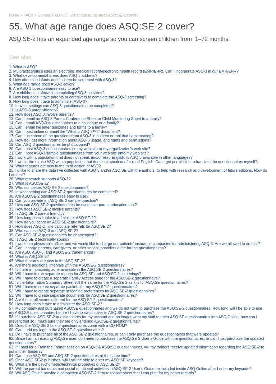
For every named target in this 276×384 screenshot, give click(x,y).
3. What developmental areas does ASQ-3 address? (53, 75)
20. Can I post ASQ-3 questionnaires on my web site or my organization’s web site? (79, 149)
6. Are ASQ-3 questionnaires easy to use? (44, 88)
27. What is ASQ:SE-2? (29, 183)
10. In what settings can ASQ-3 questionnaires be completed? (61, 105)
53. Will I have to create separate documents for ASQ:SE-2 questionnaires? (73, 295)
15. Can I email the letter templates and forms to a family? (58, 127)
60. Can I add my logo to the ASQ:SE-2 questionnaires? (56, 330)
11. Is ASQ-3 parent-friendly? (33, 110)
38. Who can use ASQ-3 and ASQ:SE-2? (43, 230)
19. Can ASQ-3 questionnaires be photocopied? (49, 144)
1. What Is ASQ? (23, 67)
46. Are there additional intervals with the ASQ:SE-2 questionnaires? (67, 265)
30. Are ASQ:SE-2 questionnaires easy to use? (48, 196)
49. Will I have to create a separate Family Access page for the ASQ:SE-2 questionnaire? (84, 278)
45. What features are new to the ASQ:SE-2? (47, 261)
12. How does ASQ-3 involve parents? (41, 114)
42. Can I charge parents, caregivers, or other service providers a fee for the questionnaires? (87, 248)
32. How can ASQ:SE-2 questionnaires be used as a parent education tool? (73, 205)
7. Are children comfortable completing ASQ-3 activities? (56, 93)
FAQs (28, 15)
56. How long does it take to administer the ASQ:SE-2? (55, 304)
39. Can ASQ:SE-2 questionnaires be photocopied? (52, 235)
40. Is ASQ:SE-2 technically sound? (39, 239)
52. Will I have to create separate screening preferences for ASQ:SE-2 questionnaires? (82, 291)
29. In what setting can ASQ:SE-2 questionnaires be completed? (63, 192)
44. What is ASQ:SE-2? (29, 256)
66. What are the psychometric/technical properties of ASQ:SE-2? (64, 364)
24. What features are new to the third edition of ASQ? (55, 166)
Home (14, 15)
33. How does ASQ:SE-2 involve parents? (44, 209)
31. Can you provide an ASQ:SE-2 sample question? (53, 200)
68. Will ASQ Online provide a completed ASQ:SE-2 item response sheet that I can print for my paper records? (102, 373)
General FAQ (48, 15)
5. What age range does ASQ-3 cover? (42, 84)
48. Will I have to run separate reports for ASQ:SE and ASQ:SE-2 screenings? (75, 274)
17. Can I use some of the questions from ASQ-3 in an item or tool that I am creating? (81, 136)
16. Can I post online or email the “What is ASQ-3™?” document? (64, 131)
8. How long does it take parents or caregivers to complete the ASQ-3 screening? (77, 97)
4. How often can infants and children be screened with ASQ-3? (62, 80)
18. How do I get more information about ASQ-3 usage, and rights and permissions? (80, 140)
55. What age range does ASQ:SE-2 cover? (101, 15)
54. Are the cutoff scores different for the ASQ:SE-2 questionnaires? (66, 299)
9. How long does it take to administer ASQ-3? (48, 101)
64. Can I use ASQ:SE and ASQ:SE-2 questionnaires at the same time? (69, 355)
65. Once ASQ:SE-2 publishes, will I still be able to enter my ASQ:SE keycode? (76, 360)
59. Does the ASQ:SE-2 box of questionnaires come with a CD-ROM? (68, 325)
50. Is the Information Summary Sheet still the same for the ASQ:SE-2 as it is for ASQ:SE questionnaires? (98, 282)
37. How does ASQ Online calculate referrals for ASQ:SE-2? (60, 226)
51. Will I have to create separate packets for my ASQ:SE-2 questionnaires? (73, 286)
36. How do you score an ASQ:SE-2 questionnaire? (52, 222)
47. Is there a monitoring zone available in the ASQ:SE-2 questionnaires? (71, 269)
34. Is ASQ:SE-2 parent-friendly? (37, 213)
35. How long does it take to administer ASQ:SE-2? (52, 218)
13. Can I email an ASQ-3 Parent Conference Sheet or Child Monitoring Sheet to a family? (85, 118)
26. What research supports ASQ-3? (39, 179)
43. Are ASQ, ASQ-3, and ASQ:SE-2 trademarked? (52, 252)
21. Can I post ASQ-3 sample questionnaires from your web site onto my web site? (79, 153)
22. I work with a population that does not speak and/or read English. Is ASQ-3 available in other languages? (101, 157)
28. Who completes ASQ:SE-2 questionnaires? (48, 187)
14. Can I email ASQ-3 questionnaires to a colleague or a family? (64, 123)
